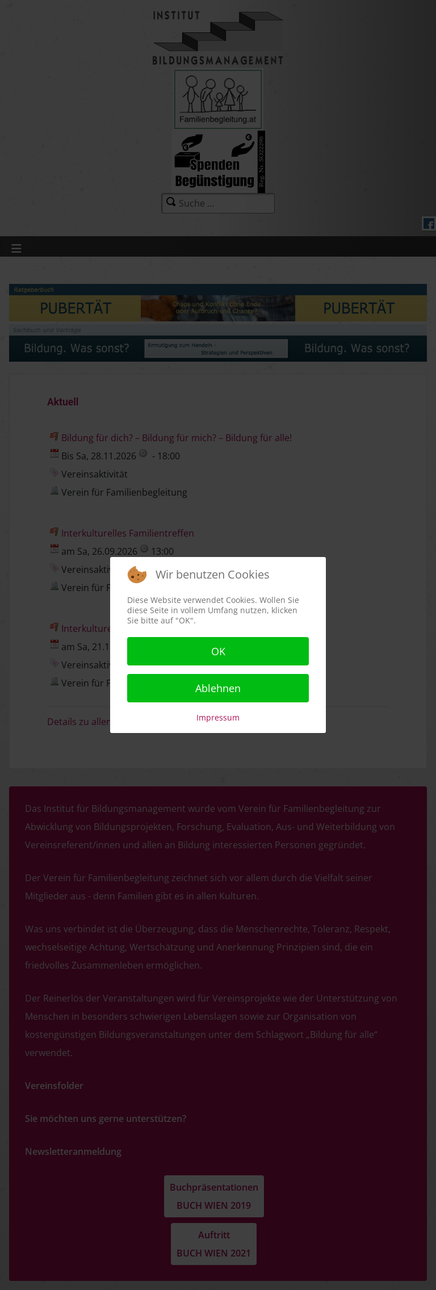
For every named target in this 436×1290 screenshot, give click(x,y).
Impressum (218, 717)
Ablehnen (218, 688)
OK (218, 651)
